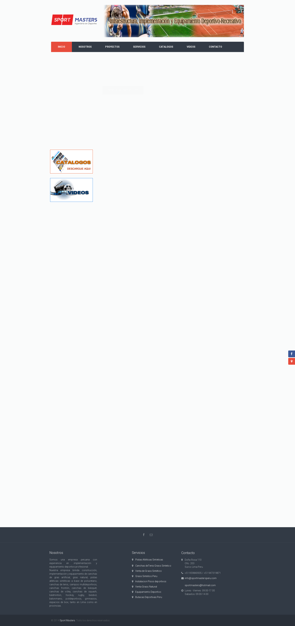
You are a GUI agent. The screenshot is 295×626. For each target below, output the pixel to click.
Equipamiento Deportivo (148, 592)
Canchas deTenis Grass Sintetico (153, 565)
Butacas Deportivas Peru (148, 597)
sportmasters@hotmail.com (200, 585)
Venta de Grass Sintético (148, 571)
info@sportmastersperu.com (201, 578)
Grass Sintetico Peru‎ (146, 576)
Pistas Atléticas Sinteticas (149, 559)
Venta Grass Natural (146, 586)
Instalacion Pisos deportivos (150, 581)
